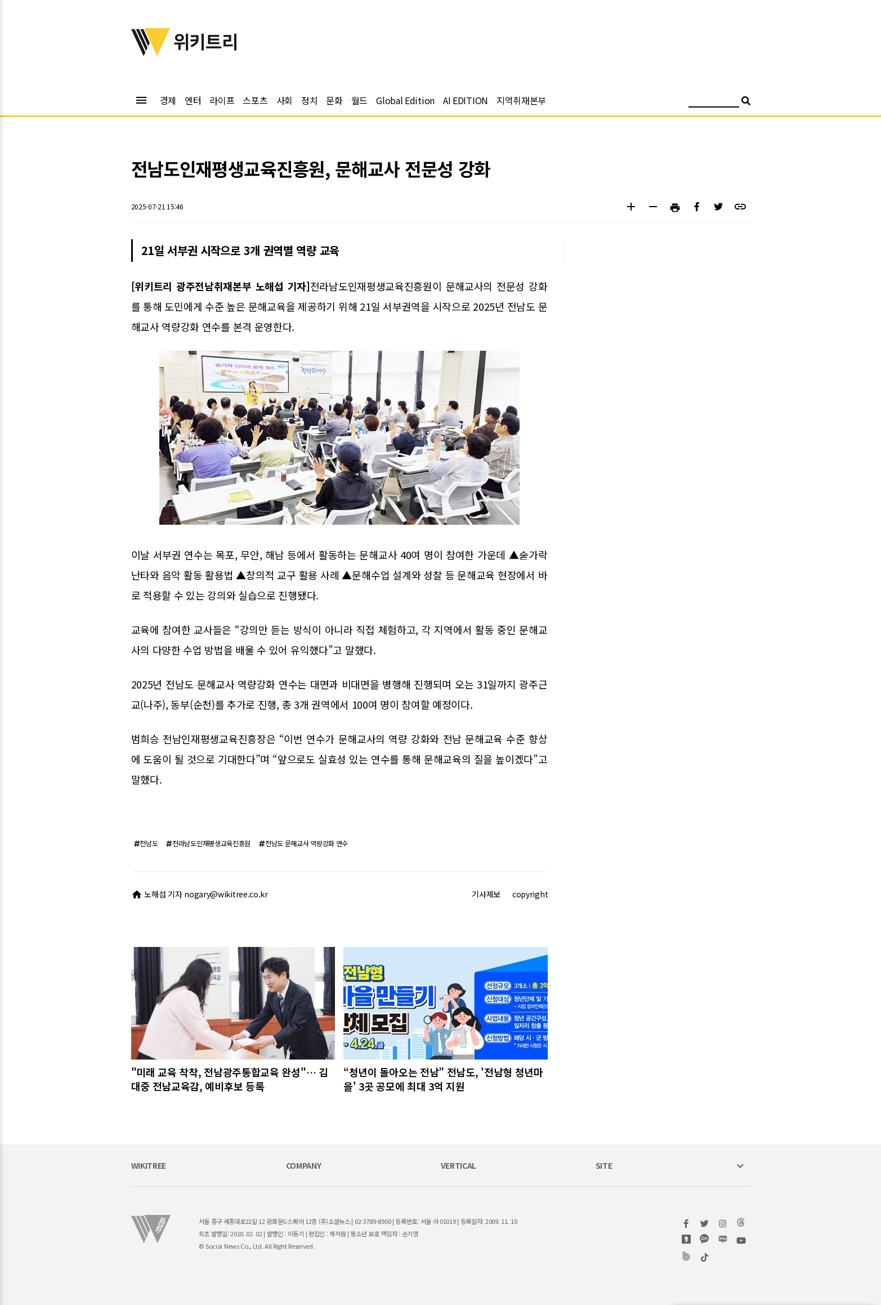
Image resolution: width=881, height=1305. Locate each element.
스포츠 (255, 100)
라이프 (221, 100)
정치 (309, 100)
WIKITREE (149, 1166)
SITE (604, 1166)
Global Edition (405, 100)
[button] (631, 208)
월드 (359, 100)
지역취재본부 (521, 100)
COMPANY (303, 1166)
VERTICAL (459, 1166)
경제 (168, 100)
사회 (284, 100)
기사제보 (486, 894)
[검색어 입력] (713, 102)
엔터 (193, 100)
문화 (334, 100)
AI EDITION (465, 100)
